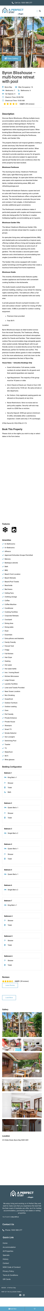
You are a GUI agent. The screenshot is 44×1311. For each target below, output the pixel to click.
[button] (37, 11)
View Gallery (11, 58)
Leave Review (10, 985)
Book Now (12, 1309)
